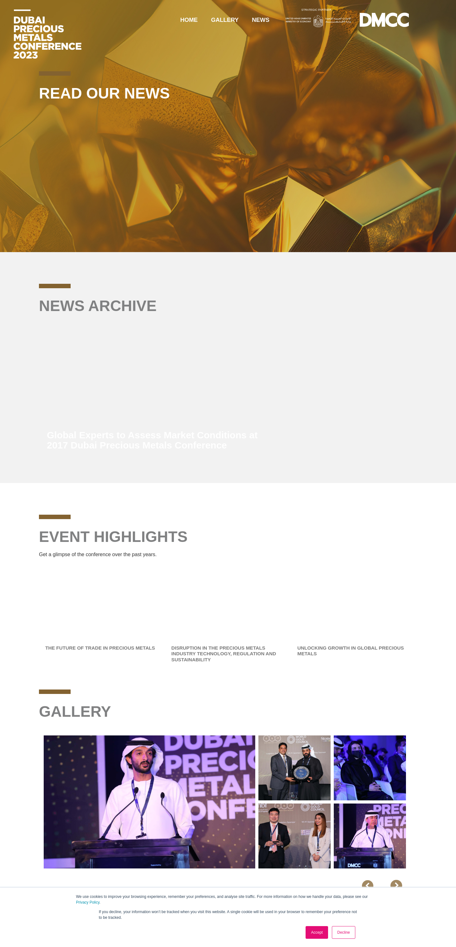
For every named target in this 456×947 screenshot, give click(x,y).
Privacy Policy (87, 902)
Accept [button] (317, 932)
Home (189, 19)
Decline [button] (343, 932)
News (260, 19)
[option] (228, 390)
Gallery (224, 19)
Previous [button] (384, 886)
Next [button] (422, 803)
